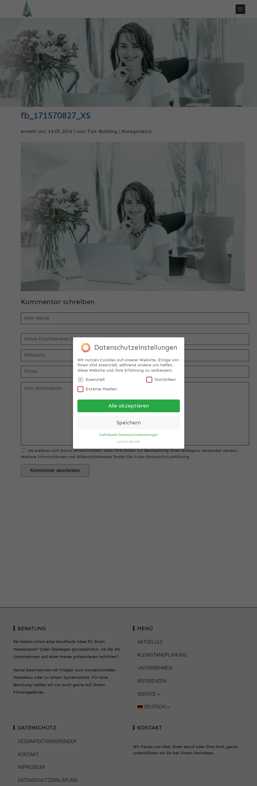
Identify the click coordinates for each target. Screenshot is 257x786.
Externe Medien (97, 388)
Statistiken (161, 378)
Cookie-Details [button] (128, 440)
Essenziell (90, 378)
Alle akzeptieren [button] (128, 405)
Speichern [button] (129, 421)
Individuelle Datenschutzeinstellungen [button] (128, 434)
